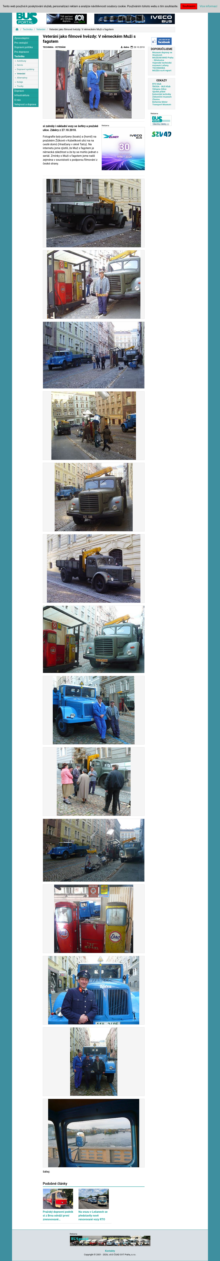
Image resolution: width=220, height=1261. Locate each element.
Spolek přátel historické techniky (161, 92)
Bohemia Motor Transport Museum (161, 103)
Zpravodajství (21, 38)
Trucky (20, 86)
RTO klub (156, 84)
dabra (124, 47)
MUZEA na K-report (161, 70)
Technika (28, 29)
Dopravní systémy (25, 69)
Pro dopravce (21, 51)
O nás (17, 100)
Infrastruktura (21, 95)
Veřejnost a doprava (25, 104)
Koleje (20, 82)
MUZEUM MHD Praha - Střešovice (162, 58)
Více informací (208, 6)
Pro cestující (21, 42)
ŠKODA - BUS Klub (161, 86)
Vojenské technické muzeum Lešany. (162, 64)
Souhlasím (188, 6)
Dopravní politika (23, 47)
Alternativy (22, 77)
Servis (20, 65)
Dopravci (19, 90)
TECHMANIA (158, 68)
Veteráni (40, 29)
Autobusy (21, 61)
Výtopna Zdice (159, 89)
